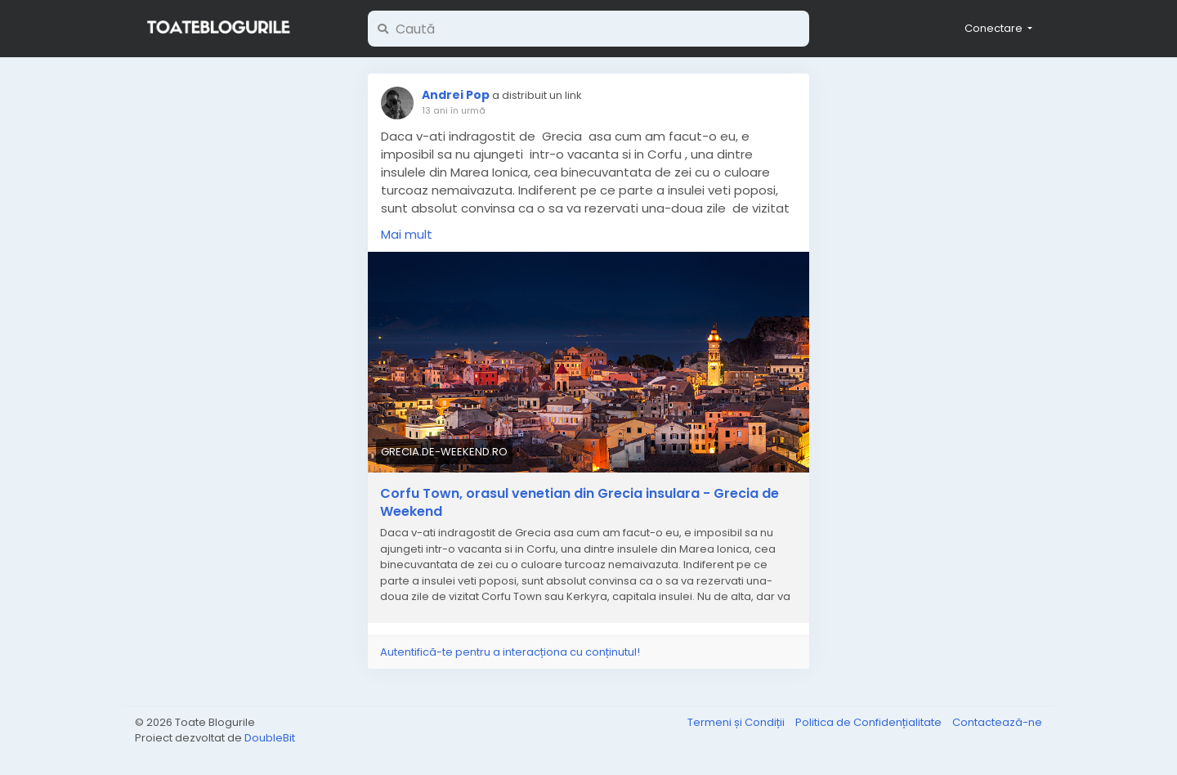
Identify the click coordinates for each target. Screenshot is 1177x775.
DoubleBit (269, 738)
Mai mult (406, 234)
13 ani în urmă (454, 110)
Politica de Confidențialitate (869, 722)
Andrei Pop (456, 95)
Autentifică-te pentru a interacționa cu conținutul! (510, 652)
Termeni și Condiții (737, 722)
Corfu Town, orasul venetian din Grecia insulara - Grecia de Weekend (579, 503)
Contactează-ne (997, 722)
